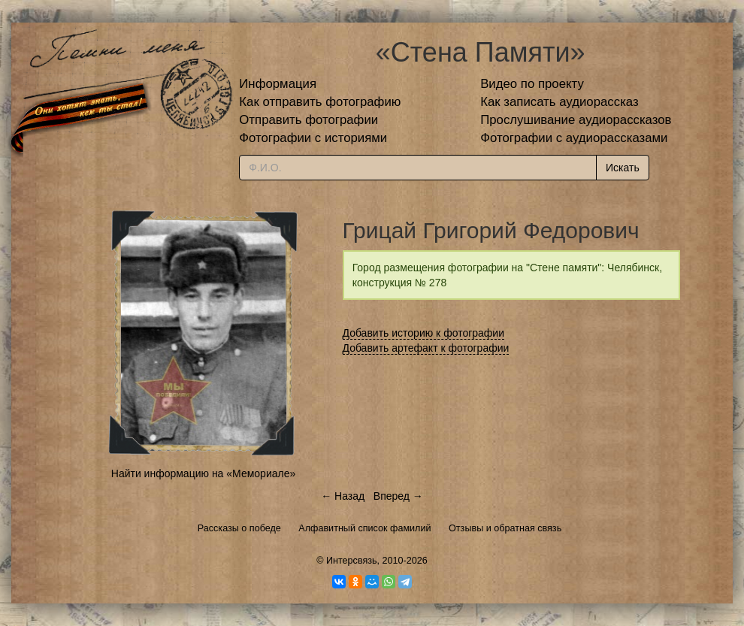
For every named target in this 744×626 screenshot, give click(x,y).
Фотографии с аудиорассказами (573, 138)
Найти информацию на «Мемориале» (203, 473)
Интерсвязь (351, 560)
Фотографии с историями (313, 138)
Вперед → (398, 496)
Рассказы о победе (239, 528)
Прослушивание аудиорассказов (575, 120)
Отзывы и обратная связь (505, 528)
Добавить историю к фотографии (424, 333)
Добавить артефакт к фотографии (426, 348)
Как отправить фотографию (320, 102)
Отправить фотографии (308, 120)
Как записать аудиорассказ (559, 102)
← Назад (342, 496)
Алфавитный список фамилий (364, 528)
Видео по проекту (532, 84)
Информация (277, 84)
